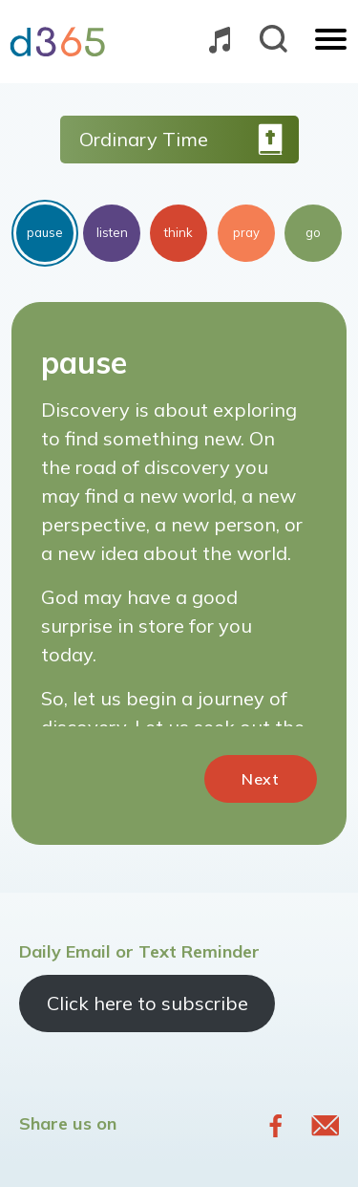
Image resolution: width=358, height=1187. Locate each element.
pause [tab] (45, 232)
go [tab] (313, 232)
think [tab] (178, 232)
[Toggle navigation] (331, 41)
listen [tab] (112, 232)
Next (261, 778)
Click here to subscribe (147, 1003)
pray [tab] (246, 232)
